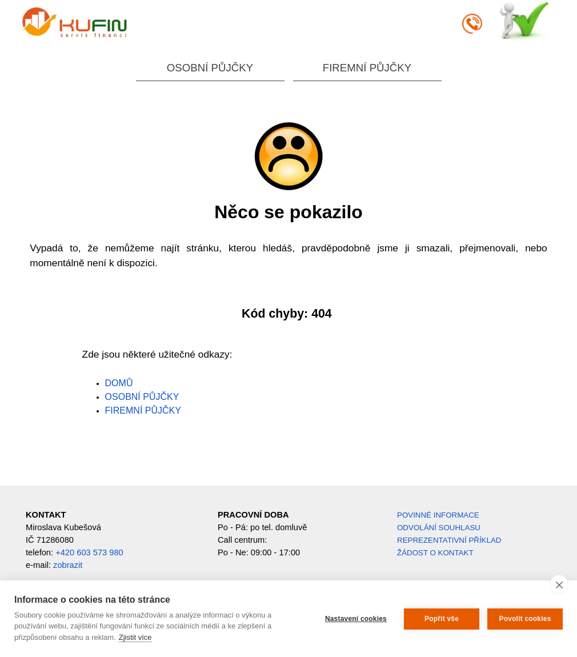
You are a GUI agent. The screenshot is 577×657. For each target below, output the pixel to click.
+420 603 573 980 (89, 552)
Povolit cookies (525, 619)
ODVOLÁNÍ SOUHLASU (438, 527)
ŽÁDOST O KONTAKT (435, 552)
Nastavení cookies (356, 619)
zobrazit (67, 565)
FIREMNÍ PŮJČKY (367, 68)
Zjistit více (135, 637)
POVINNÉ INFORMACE (438, 515)
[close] (559, 584)
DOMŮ (119, 383)
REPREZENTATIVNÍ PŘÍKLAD (449, 540)
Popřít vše (441, 619)
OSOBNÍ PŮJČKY (210, 68)
